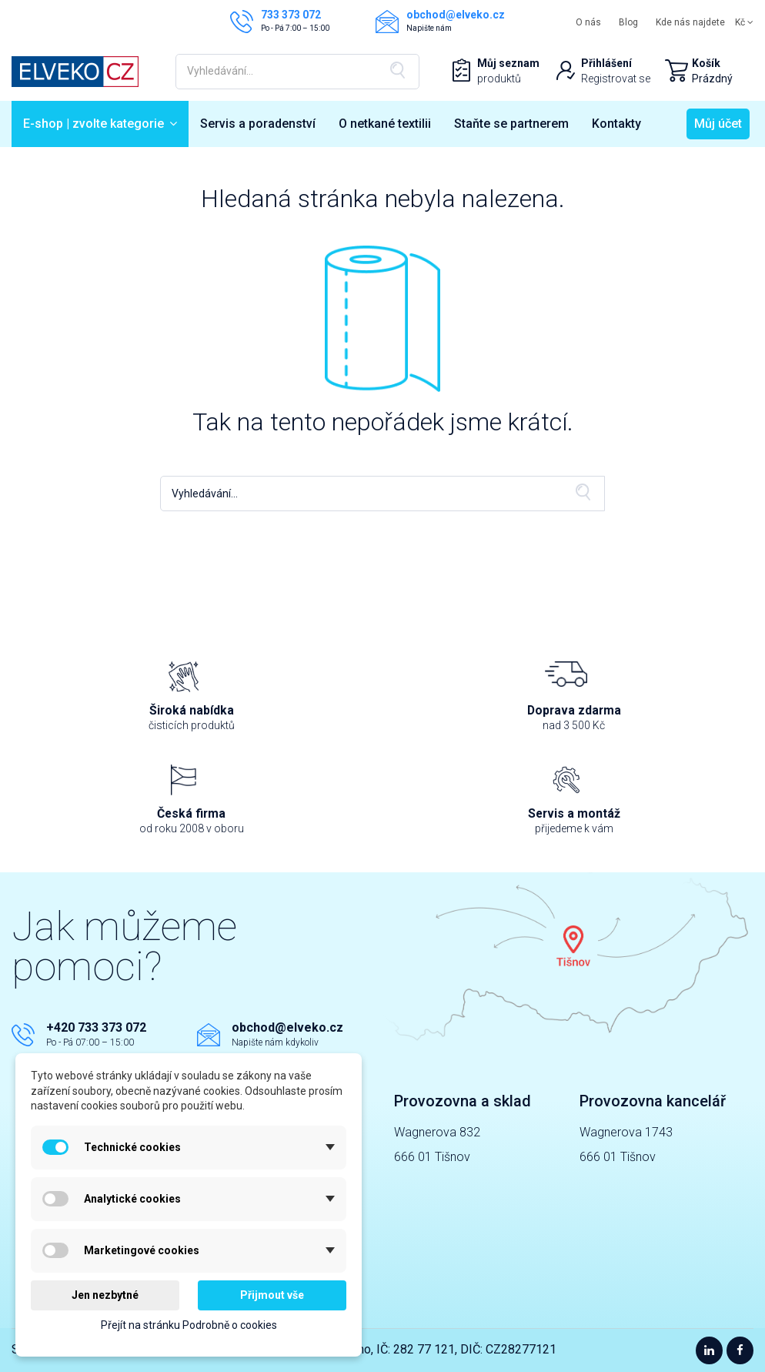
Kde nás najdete (690, 22)
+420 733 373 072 (96, 1027)
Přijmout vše (272, 1295)
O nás (588, 22)
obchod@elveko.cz (287, 1027)
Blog (628, 22)
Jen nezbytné (105, 1295)
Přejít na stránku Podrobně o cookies (189, 1325)
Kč (744, 22)
